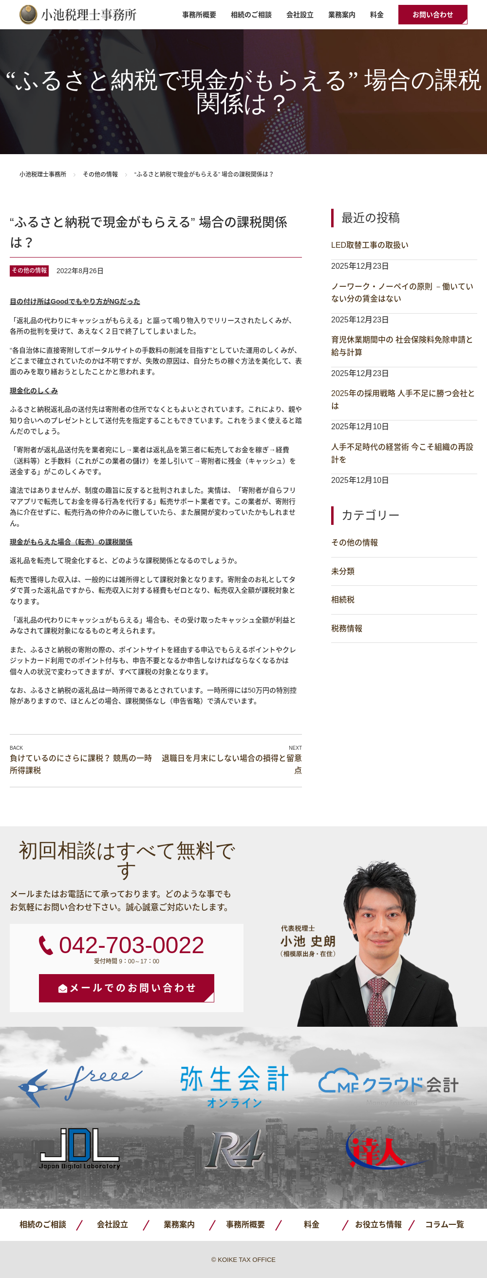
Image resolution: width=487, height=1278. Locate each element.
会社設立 (300, 15)
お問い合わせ (432, 15)
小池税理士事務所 (77, 14)
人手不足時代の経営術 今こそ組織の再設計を (402, 453)
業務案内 (342, 15)
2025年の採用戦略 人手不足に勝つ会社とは (403, 399)
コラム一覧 (444, 1224)
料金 (377, 15)
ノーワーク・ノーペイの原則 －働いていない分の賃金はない (402, 292)
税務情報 (346, 628)
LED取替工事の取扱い (370, 245)
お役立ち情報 (378, 1224)
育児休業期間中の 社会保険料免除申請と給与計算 (402, 346)
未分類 (343, 571)
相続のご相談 (251, 15)
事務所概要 (199, 15)
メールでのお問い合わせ (133, 988)
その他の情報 (100, 175)
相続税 (343, 600)
